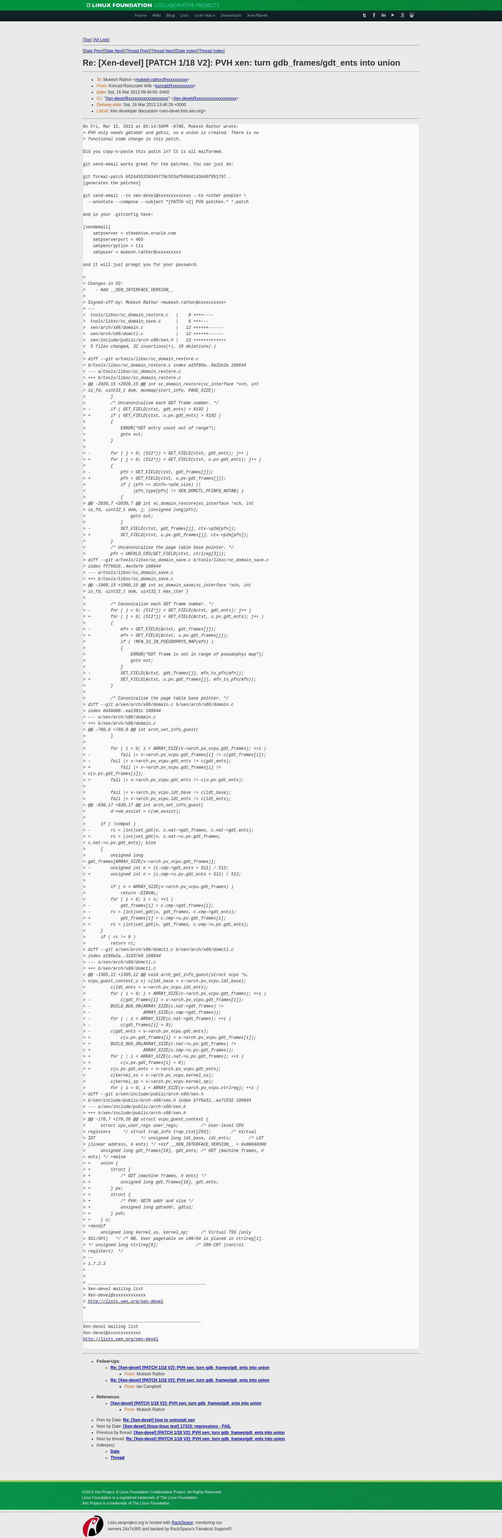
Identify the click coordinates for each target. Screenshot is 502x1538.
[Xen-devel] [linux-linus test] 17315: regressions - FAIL (177, 1426)
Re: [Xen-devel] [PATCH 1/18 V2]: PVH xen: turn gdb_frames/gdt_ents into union (190, 1367)
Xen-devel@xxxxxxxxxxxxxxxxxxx (137, 98)
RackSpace (182, 1522)
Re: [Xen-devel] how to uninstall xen (159, 1420)
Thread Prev (137, 51)
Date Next (114, 51)
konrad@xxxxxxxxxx (174, 85)
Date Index (186, 51)
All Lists (101, 39)
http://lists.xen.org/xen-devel (125, 1301)
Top (87, 39)
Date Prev (93, 51)
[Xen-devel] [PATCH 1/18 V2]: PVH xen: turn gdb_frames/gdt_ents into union (186, 1403)
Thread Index (211, 51)
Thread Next (162, 51)
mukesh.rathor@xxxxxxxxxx (161, 79)
